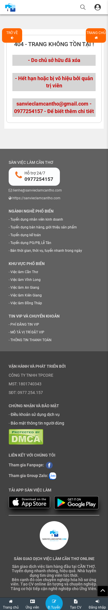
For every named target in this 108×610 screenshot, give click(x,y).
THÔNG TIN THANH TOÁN (31, 340)
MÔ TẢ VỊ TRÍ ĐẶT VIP (27, 332)
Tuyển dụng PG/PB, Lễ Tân (30, 243)
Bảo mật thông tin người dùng (37, 423)
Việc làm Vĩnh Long (25, 280)
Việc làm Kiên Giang (26, 295)
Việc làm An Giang (24, 288)
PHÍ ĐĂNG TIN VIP (24, 324)
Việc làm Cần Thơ (24, 272)
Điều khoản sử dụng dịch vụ (35, 414)
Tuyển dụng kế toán (25, 235)
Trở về (12, 35)
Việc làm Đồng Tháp (26, 303)
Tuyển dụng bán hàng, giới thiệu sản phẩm (43, 227)
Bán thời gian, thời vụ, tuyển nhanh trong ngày (46, 251)
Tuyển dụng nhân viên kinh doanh (36, 219)
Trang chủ (96, 35)
